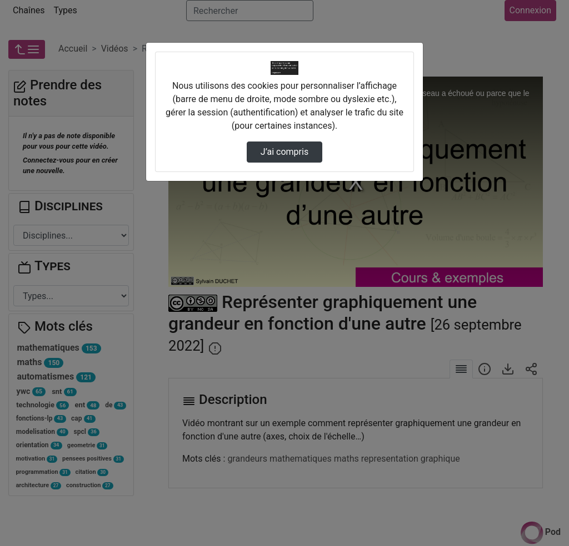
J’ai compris (284, 151)
